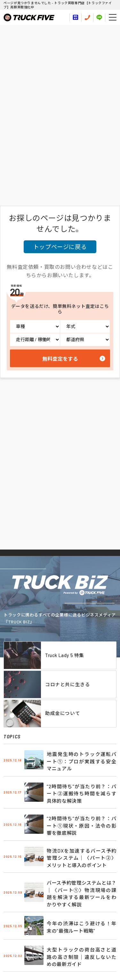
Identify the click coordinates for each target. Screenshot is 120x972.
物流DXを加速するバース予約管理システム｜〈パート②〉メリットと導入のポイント (81, 858)
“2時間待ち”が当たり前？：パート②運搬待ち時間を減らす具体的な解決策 (81, 793)
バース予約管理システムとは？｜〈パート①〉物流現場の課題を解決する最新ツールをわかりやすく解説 (81, 893)
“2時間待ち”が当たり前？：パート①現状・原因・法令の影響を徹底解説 (81, 825)
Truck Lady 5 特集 (64, 655)
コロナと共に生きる (67, 684)
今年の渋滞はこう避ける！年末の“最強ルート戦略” (81, 927)
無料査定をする (60, 359)
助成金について (62, 713)
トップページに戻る (60, 246)
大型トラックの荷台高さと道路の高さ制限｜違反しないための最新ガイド (81, 957)
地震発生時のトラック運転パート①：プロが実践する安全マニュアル (81, 761)
